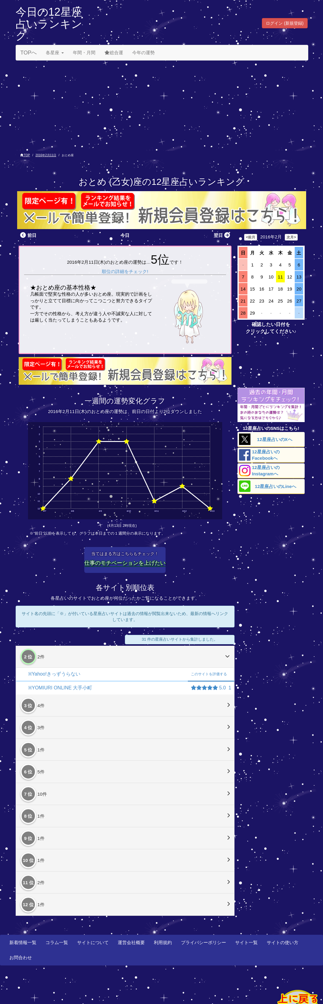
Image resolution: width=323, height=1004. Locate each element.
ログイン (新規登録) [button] (284, 23)
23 (261, 300)
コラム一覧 (56, 942)
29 (252, 312)
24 (271, 300)
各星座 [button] (55, 52)
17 (271, 288)
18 (280, 288)
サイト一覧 (246, 942)
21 (243, 300)
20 (299, 288)
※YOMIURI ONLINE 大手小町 (60, 687)
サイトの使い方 (282, 942)
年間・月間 (84, 52)
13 (299, 276)
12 (289, 276)
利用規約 (163, 942)
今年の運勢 (143, 52)
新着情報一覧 (22, 942)
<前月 (250, 237)
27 (299, 300)
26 (289, 300)
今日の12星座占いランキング (49, 24)
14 (243, 288)
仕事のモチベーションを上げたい (125, 563)
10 (271, 276)
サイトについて (93, 942)
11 (280, 276)
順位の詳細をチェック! (125, 271)
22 (252, 300)
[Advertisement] (162, 106)
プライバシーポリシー (203, 942)
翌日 (222, 235)
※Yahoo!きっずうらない (54, 673)
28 (243, 312)
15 (252, 288)
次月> (291, 237)
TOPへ (28, 53)
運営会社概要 (131, 942)
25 (280, 300)
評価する (209, 674)
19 (289, 288)
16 (261, 288)
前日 (27, 235)
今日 (124, 235)
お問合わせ (20, 957)
